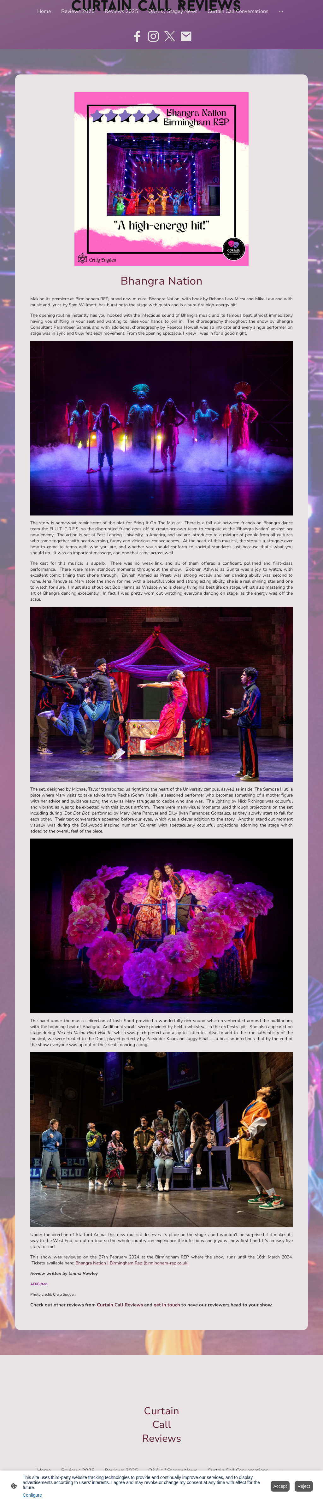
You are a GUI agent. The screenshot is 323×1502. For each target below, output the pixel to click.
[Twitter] (169, 36)
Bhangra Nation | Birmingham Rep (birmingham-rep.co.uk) (132, 1263)
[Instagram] (153, 36)
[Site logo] (162, 1450)
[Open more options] (281, 11)
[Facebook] (137, 36)
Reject (303, 1486)
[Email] (186, 36)
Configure (32, 1495)
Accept (280, 1486)
